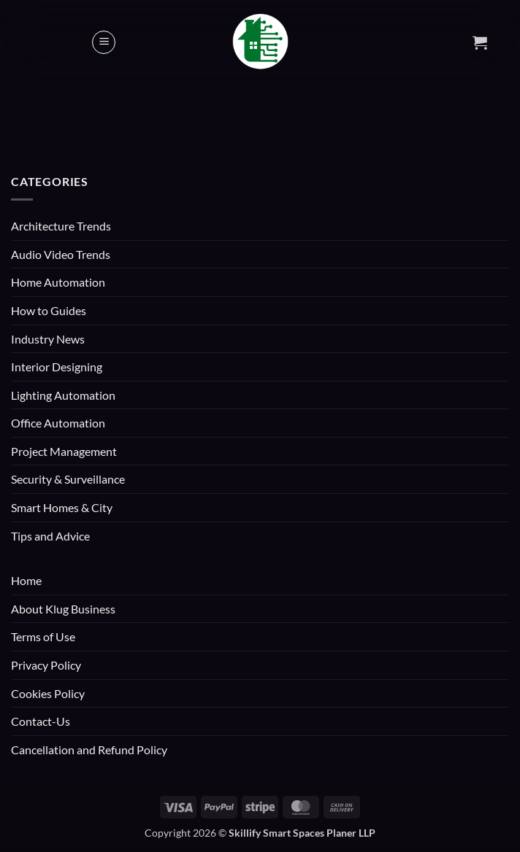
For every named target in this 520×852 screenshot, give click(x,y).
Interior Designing (56, 366)
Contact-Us (40, 721)
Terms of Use (43, 636)
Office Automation (58, 423)
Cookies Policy (48, 693)
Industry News (48, 339)
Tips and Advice (50, 536)
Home (26, 580)
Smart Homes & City (61, 507)
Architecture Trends (61, 226)
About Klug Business (63, 609)
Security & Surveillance (68, 479)
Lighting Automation (63, 395)
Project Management (64, 451)
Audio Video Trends (60, 254)
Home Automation (58, 282)
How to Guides (48, 310)
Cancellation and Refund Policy (89, 749)
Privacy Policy (46, 665)
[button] (103, 42)
